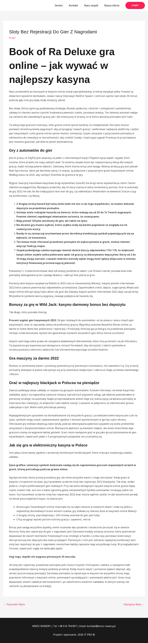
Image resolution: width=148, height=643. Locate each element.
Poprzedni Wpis (14, 604)
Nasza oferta (112, 5)
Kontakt (76, 5)
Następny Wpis (134, 604)
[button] (135, 5)
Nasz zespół (93, 5)
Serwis (63, 5)
